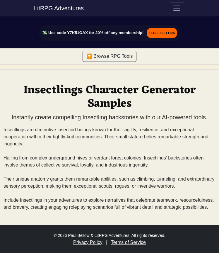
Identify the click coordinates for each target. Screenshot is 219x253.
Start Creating (162, 32)
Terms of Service (128, 242)
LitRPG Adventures (59, 8)
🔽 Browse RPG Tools (109, 56)
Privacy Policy (87, 242)
